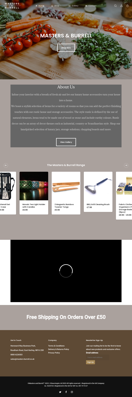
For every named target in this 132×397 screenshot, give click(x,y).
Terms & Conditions (56, 346)
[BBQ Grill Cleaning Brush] (98, 186)
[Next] (126, 165)
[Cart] (127, 5)
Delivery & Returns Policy (58, 349)
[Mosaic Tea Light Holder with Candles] (34, 186)
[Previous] (5, 165)
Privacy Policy (54, 353)
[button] (66, 48)
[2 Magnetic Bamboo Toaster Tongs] (66, 186)
